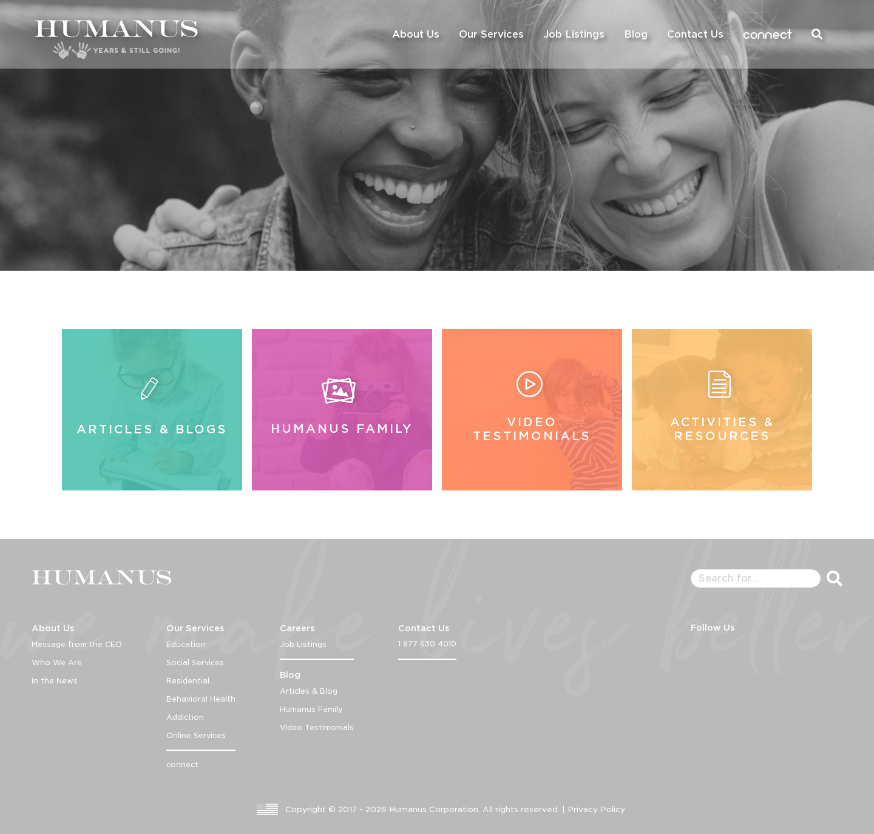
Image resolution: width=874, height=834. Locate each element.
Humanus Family (311, 709)
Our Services (491, 34)
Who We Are (57, 662)
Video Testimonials (317, 727)
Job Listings (574, 34)
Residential (187, 680)
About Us (415, 34)
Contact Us (695, 34)
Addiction (185, 717)
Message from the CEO (77, 644)
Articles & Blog (308, 691)
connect (767, 33)
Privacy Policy (596, 809)
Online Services (196, 735)
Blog (636, 34)
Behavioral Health (200, 698)
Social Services (195, 662)
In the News (55, 680)
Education (186, 644)
